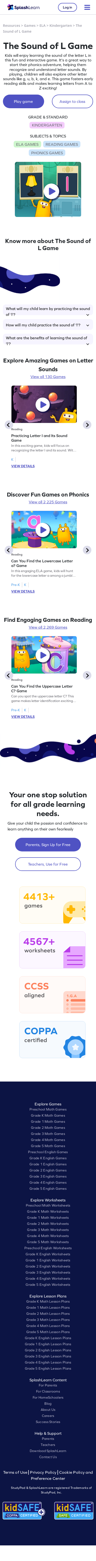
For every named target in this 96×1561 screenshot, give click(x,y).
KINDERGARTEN (47, 125)
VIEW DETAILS (23, 466)
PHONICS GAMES (47, 153)
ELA (42, 25)
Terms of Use (16, 1472)
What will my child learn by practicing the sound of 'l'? (48, 310)
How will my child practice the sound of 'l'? (47, 325)
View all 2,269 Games (48, 627)
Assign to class (72, 101)
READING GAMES (62, 144)
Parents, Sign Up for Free (48, 844)
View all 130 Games (48, 376)
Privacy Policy (43, 1472)
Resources (11, 25)
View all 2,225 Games (48, 502)
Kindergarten (60, 25)
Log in (67, 7)
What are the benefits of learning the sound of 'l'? (47, 340)
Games (30, 25)
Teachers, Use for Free (48, 864)
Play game (23, 101)
